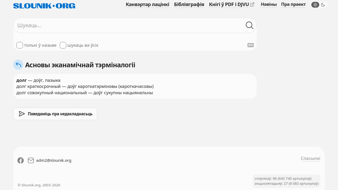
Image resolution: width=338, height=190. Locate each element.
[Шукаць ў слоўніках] (250, 25)
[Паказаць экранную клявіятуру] (250, 45)
